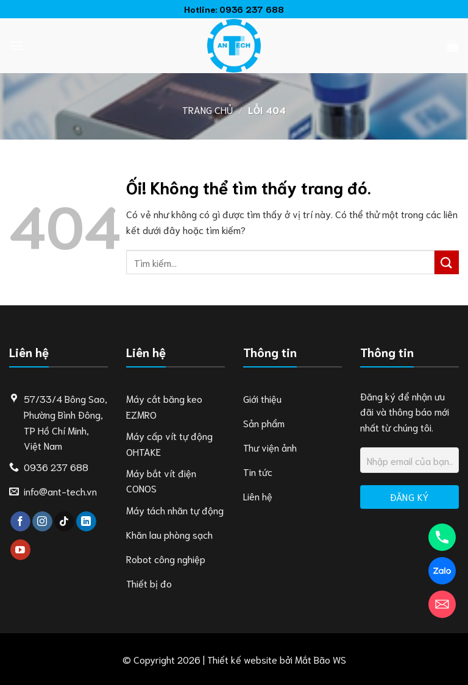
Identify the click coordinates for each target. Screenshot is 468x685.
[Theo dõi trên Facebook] (20, 521)
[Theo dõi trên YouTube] (20, 549)
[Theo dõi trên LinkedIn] (86, 521)
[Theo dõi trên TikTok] (64, 521)
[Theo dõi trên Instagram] (42, 521)
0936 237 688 (251, 9)
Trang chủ (207, 109)
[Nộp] (446, 262)
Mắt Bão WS (320, 659)
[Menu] (16, 45)
